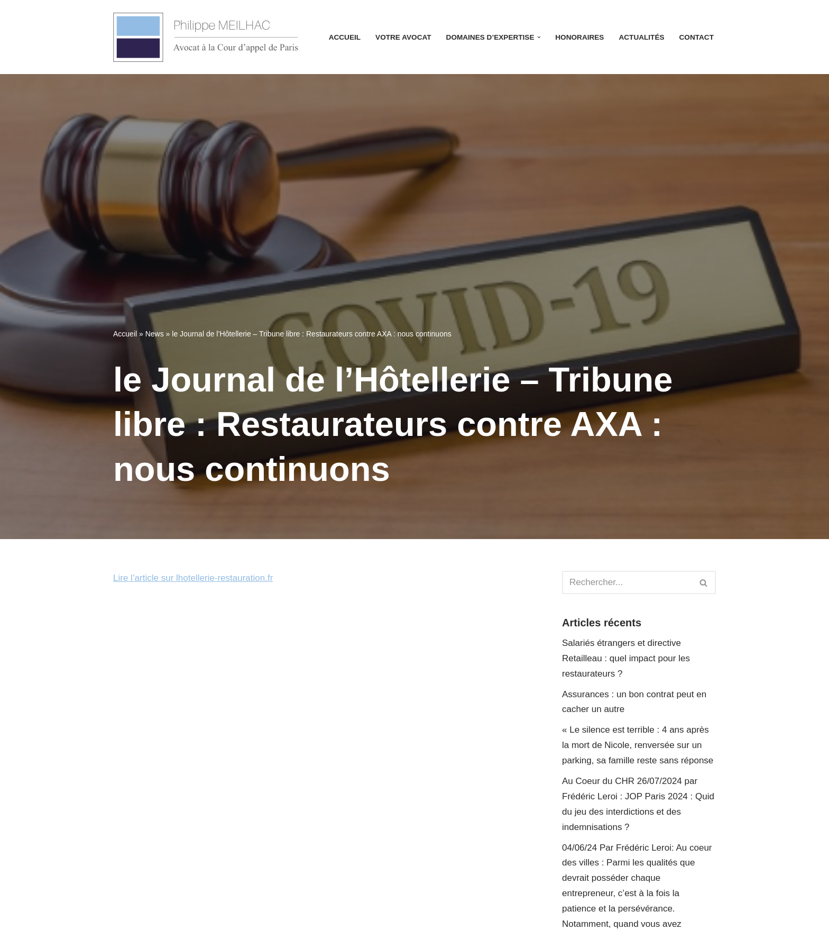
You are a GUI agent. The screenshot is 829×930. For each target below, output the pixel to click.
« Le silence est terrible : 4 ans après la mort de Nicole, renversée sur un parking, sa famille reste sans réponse (637, 745)
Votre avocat (403, 37)
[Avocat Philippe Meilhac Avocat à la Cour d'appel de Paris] (205, 37)
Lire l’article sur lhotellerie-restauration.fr (193, 578)
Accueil (345, 37)
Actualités (641, 37)
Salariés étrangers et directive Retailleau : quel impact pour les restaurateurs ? (626, 658)
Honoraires (579, 37)
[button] (539, 37)
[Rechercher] (627, 582)
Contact (696, 37)
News (154, 334)
